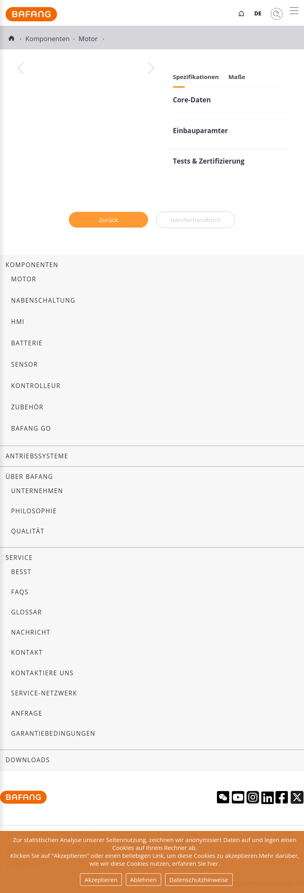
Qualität (27, 531)
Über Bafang (29, 477)
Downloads (28, 760)
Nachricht (31, 632)
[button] (151, 68)
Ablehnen (143, 880)
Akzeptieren (100, 880)
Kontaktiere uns (42, 673)
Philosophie (34, 511)
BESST (21, 572)
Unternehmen (37, 491)
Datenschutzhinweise (198, 880)
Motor (88, 38)
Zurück (108, 220)
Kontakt (27, 652)
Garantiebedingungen (53, 733)
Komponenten (32, 265)
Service (19, 558)
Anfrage (26, 713)
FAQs (19, 592)
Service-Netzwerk (44, 693)
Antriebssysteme (37, 456)
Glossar (26, 612)
